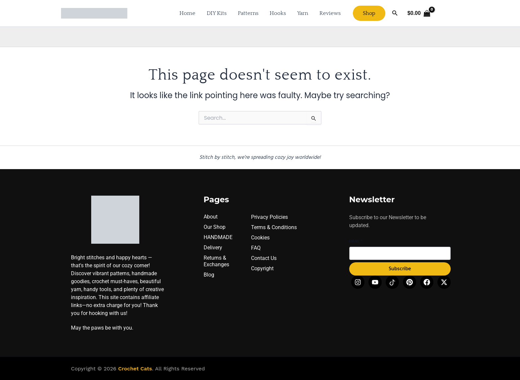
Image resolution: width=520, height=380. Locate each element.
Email (355, 241)
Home (187, 13)
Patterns (248, 13)
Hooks (278, 13)
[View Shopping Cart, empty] (419, 13)
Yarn (302, 13)
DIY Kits (217, 13)
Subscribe (400, 269)
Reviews (330, 13)
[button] (369, 13)
